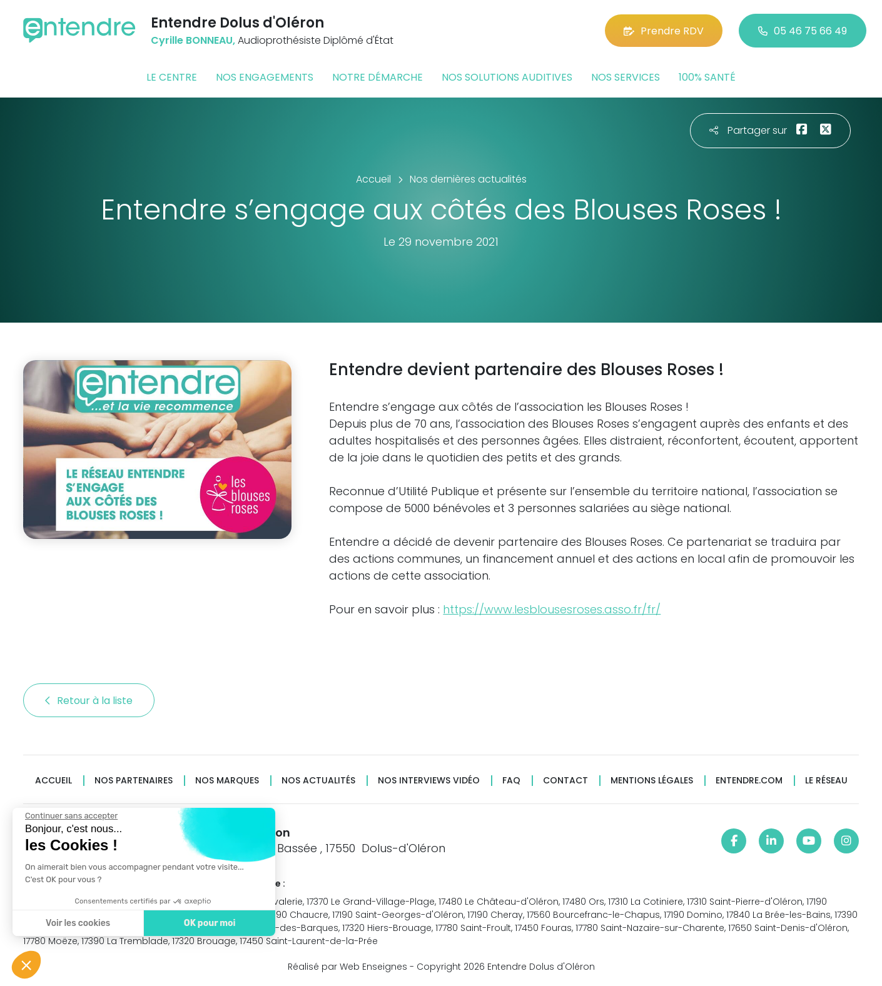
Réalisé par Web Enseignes (347, 966)
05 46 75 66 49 (802, 31)
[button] (26, 965)
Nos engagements (264, 77)
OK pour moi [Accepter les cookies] (208, 923)
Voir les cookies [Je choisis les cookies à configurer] (76, 923)
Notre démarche (377, 77)
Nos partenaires (133, 780)
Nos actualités (318, 780)
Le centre (171, 77)
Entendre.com (749, 780)
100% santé (707, 77)
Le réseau (826, 780)
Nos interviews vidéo (429, 780)
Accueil (53, 780)
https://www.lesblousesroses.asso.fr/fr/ (552, 609)
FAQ (511, 780)
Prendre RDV (664, 31)
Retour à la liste (89, 700)
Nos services (625, 77)
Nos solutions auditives (507, 77)
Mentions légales (652, 780)
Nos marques (227, 780)
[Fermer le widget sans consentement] (70, 816)
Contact (565, 780)
